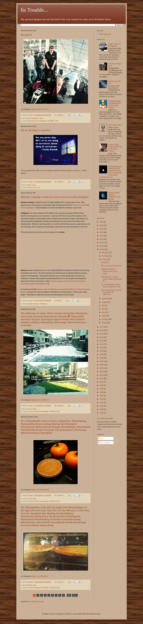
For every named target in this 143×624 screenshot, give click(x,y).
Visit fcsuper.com (104, 34)
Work (41, 118)
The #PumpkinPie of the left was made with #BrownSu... (111, 292)
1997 (102, 396)
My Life (29, 409)
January (105, 323)
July (103, 305)
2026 (102, 222)
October (105, 259)
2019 (102, 246)
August (104, 302)
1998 (102, 392)
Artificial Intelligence (28, 208)
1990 (102, 409)
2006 (102, 365)
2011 (101, 347)
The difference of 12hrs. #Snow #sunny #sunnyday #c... (111, 279)
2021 (102, 239)
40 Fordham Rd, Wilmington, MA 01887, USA (43, 121)
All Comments (104, 442)
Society (33, 185)
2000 (102, 385)
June (103, 309)
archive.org (45, 284)
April (104, 316)
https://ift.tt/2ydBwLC (40, 400)
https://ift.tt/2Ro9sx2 (40, 576)
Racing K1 (26, 34)
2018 (102, 249)
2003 (102, 375)
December (105, 252)
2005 (102, 368)
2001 (102, 382)
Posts (101, 438)
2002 (102, 378)
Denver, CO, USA (34, 187)
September (106, 298)
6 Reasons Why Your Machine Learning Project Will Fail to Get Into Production (63, 289)
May (103, 312)
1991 (102, 406)
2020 (102, 242)
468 (69, 595)
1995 (102, 402)
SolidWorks (35, 118)
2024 (102, 229)
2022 (102, 236)
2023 (102, 232)
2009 (102, 354)
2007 (102, 361)
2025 (102, 225)
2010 (102, 351)
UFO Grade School (115, 125)
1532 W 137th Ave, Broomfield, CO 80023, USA (43, 411)
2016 (102, 330)
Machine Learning (79, 205)
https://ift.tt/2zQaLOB (40, 489)
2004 (102, 371)
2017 (102, 327)
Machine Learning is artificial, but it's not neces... (109, 271)
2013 (102, 341)
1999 (102, 389)
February (105, 319)
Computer (30, 304)
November (106, 256)
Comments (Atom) (37, 601)
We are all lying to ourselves (36, 130)
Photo (28, 118)
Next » (75, 595)
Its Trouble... (34, 10)
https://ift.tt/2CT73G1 (40, 109)
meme (28, 185)
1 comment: (58, 300)
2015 (102, 334)
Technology (43, 304)
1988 (102, 413)
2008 (102, 358)
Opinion (36, 304)
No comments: (59, 115)
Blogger (98, 614)
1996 (102, 399)
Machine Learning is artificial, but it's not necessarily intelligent (55, 196)
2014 (102, 337)
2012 (102, 344)
